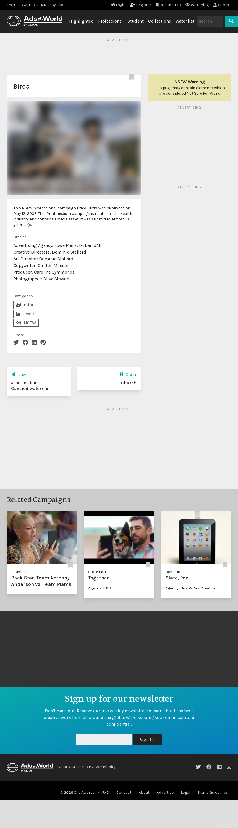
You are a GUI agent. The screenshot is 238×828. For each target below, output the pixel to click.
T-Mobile (19, 571)
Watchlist (185, 21)
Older (127, 374)
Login (118, 5)
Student (136, 21)
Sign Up (147, 739)
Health (26, 313)
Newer (20, 374)
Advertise (165, 792)
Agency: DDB (99, 588)
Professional (110, 21)
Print (24, 305)
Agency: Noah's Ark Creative (190, 588)
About (144, 792)
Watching (197, 5)
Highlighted (81, 21)
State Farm (98, 571)
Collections (159, 21)
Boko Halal (175, 571)
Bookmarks (168, 5)
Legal (185, 792)
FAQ (105, 792)
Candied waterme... (31, 388)
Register (140, 5)
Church (128, 382)
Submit (222, 5)
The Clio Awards (21, 5)
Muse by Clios (53, 5)
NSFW (26, 322)
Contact (123, 792)
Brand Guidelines (213, 792)
